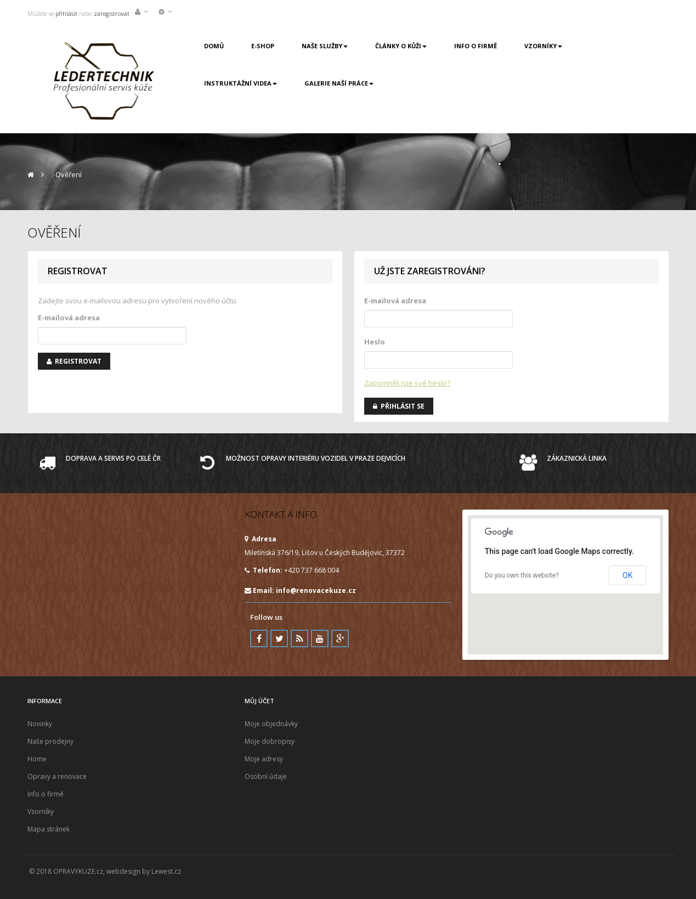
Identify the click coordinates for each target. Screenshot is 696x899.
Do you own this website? (522, 575)
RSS (299, 638)
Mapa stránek (48, 829)
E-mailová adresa (69, 318)
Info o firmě (45, 794)
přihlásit (65, 13)
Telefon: (263, 570)
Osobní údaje (266, 776)
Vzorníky (40, 811)
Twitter (279, 638)
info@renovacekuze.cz (316, 590)
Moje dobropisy (270, 741)
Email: (300, 590)
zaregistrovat (111, 13)
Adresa (260, 539)
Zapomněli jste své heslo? (407, 383)
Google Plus (340, 638)
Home (37, 759)
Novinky (39, 723)
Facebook (259, 638)
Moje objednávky (271, 723)
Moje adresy (264, 759)
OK (627, 575)
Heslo (374, 342)
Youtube (320, 638)
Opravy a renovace (57, 776)
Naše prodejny (50, 741)
